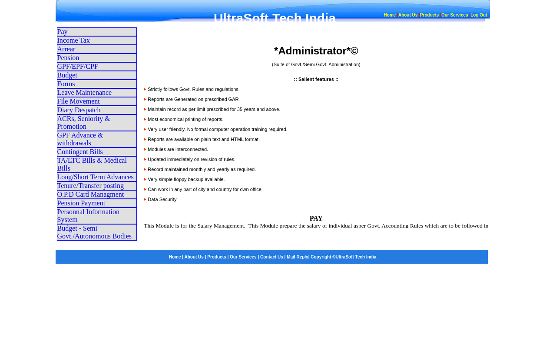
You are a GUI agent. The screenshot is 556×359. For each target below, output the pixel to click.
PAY (316, 218)
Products (429, 15)
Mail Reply (297, 257)
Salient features (316, 79)
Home (390, 15)
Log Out (478, 15)
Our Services (454, 15)
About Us (407, 15)
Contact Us (271, 257)
